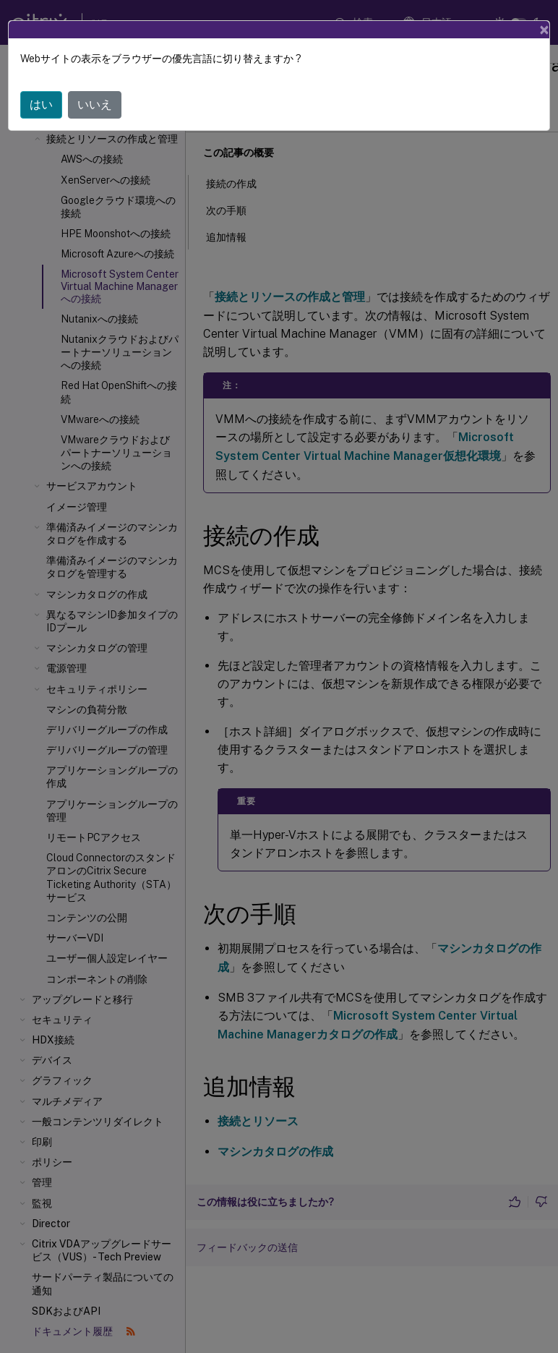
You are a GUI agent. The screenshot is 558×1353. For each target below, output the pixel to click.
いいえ (94, 104)
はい (41, 104)
